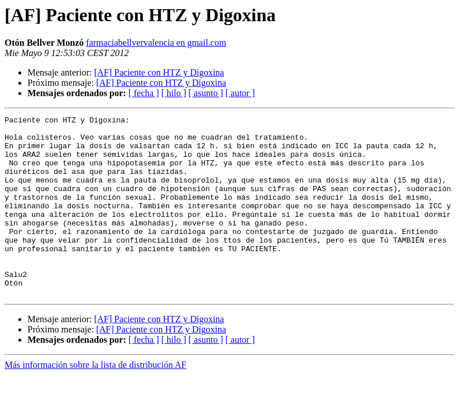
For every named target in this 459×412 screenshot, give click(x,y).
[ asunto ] (205, 93)
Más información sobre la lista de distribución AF (96, 401)
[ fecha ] (143, 93)
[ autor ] (240, 93)
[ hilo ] (174, 93)
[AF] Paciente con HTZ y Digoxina (159, 72)
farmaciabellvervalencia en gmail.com (156, 42)
